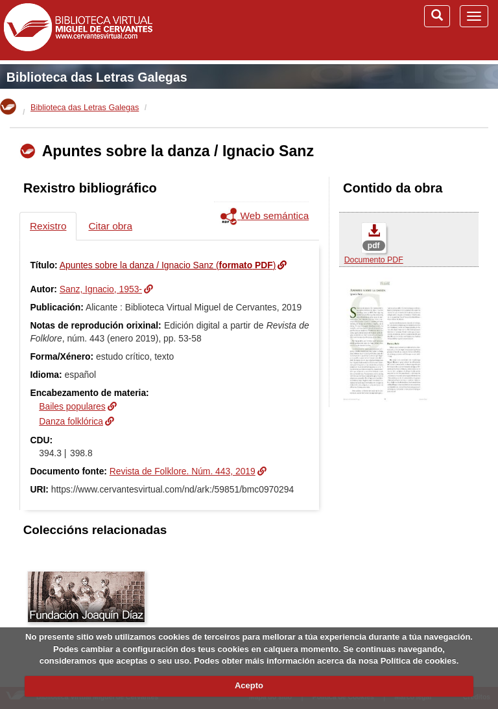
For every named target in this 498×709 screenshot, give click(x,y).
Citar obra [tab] (110, 225)
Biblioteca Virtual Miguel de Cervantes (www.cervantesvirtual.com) (77, 29)
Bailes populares (72, 406)
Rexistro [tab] (48, 225)
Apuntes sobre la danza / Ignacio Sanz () (168, 265)
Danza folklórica (71, 421)
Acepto (249, 685)
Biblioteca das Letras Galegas (96, 77)
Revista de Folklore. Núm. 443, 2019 (182, 471)
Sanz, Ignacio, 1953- (101, 289)
